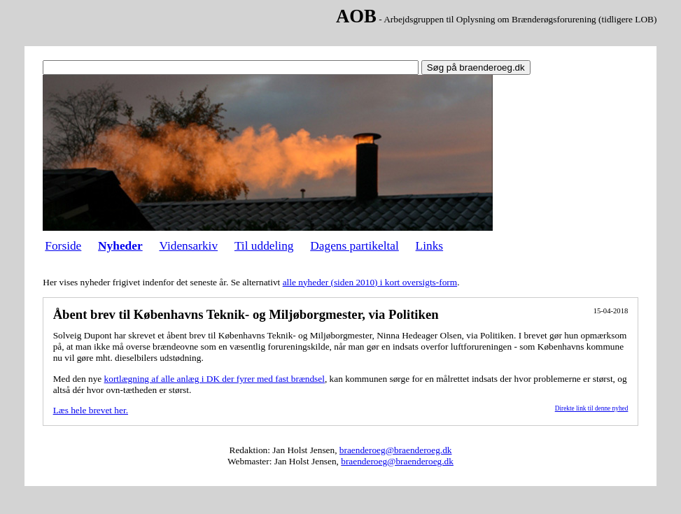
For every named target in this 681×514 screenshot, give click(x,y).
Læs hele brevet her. (90, 410)
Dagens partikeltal (354, 245)
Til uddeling (264, 245)
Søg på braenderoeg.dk (476, 67)
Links (429, 245)
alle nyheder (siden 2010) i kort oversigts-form (370, 282)
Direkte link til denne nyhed (592, 408)
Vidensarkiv (188, 245)
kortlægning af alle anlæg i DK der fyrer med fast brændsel (214, 378)
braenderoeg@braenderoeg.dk (395, 450)
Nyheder (120, 245)
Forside (63, 245)
